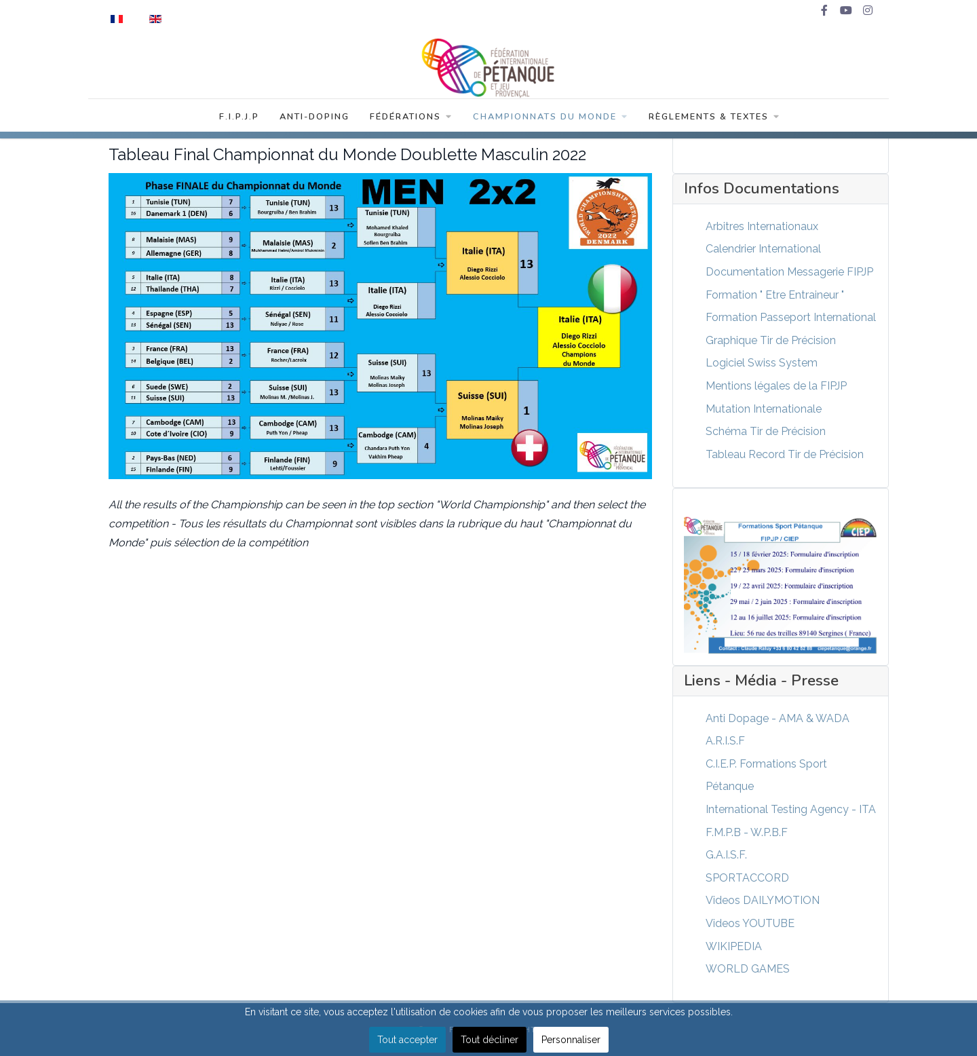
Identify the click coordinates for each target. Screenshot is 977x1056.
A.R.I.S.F (725, 740)
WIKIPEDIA (734, 946)
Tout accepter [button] (407, 1039)
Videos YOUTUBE (750, 923)
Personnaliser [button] (570, 1039)
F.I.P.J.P (239, 117)
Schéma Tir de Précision (766, 431)
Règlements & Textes (714, 117)
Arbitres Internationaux (762, 226)
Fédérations (411, 117)
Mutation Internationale (764, 408)
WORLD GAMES (748, 968)
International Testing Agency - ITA (791, 809)
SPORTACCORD (747, 877)
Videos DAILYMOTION (763, 900)
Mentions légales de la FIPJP (776, 385)
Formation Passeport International (791, 317)
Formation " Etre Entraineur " (775, 294)
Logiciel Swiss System (762, 362)
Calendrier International (763, 248)
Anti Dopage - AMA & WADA (777, 718)
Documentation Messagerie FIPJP (789, 271)
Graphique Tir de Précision (771, 340)
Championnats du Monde (550, 117)
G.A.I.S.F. (726, 854)
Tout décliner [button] (489, 1039)
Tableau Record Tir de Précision (785, 454)
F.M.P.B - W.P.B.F (747, 832)
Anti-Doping (314, 117)
